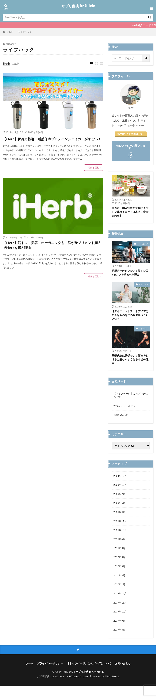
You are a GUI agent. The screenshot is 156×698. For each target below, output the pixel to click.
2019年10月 (120, 622)
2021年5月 (120, 555)
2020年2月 (120, 584)
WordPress (113, 688)
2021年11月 (120, 527)
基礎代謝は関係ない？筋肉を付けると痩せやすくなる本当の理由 (130, 361)
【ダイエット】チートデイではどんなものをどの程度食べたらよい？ (130, 316)
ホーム (29, 675)
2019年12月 (120, 603)
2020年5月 (120, 565)
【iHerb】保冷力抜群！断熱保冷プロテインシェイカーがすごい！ (52, 142)
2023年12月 (120, 489)
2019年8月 (120, 641)
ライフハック (25, 32)
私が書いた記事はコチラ (129, 133)
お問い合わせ (121, 419)
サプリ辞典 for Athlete (78, 6)
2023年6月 (120, 508)
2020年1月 (120, 593)
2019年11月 (120, 612)
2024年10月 (120, 480)
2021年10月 (120, 536)
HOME (9, 32)
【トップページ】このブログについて (130, 397)
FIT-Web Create (78, 688)
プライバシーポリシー (126, 409)
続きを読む (93, 174)
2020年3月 (120, 574)
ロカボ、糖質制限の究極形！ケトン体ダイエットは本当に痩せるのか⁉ (130, 212)
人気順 (16, 63)
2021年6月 (120, 546)
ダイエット (143, 285)
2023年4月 (120, 518)
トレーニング (142, 244)
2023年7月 (120, 498)
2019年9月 (120, 631)
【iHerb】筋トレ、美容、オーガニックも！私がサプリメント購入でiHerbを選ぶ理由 (53, 254)
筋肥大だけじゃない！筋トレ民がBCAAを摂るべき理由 (130, 273)
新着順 (7, 63)
